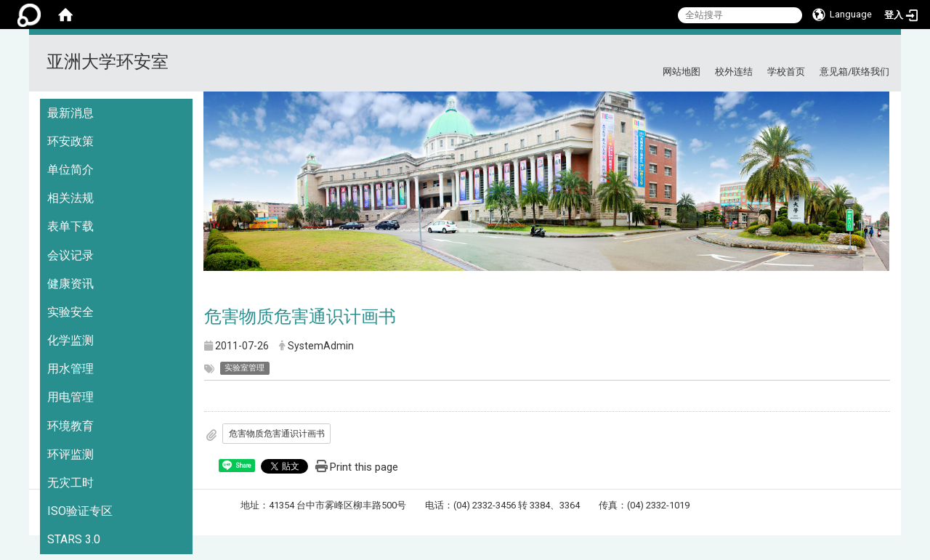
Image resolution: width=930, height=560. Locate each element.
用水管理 (70, 369)
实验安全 (70, 312)
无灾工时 (70, 483)
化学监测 (70, 340)
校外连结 (734, 71)
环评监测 (70, 454)
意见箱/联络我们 (854, 71)
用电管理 (70, 397)
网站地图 (681, 71)
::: (884, 52)
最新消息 (70, 113)
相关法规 (70, 198)
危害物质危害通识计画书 (277, 434)
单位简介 (70, 169)
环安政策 (70, 141)
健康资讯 (70, 284)
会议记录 (70, 255)
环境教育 (70, 426)
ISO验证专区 (80, 511)
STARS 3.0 (73, 539)
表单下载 (70, 226)
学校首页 (786, 71)
